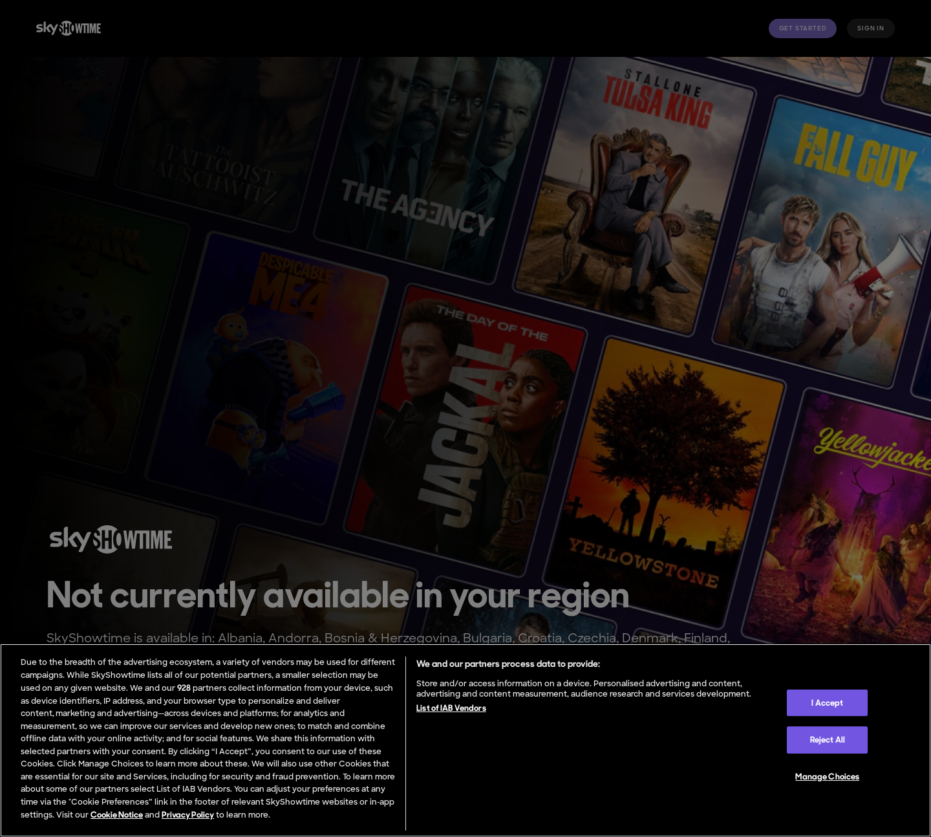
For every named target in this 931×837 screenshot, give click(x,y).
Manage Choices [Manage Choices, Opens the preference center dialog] (827, 776)
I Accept (827, 702)
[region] (465, 740)
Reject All (827, 739)
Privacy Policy (188, 814)
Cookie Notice (117, 814)
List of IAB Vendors (451, 707)
